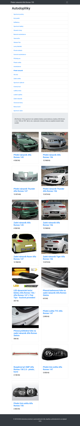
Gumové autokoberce (20, 54)
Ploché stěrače (18, 50)
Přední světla (17, 62)
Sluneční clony (18, 30)
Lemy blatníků (18, 46)
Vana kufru (17, 38)
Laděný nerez (17, 90)
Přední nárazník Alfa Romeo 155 (22, 2)
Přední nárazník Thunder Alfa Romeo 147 (24, 190)
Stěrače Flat (17, 42)
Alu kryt (16, 74)
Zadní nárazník (18, 98)
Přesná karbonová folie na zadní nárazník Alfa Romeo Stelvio (54, 292)
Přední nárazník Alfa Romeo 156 (52, 156)
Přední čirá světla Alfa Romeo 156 (23, 404)
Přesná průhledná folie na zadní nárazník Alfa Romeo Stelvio (25, 333)
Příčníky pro (17, 58)
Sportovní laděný (18, 26)
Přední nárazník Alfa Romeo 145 (22, 156)
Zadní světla (17, 78)
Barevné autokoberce (20, 34)
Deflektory (16, 22)
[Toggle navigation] (67, 2)
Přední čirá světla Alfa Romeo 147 (52, 368)
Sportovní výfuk (18, 111)
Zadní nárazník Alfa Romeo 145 (22, 224)
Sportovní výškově (19, 82)
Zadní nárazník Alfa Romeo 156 (51, 224)
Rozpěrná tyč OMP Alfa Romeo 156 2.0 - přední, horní (24, 369)
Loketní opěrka (18, 94)
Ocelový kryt (17, 86)
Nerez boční (17, 106)
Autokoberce (17, 66)
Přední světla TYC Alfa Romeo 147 (52, 312)
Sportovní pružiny (19, 14)
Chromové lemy (18, 102)
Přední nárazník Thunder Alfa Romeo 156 (53, 190)
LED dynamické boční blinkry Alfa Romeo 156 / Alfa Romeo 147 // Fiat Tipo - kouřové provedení (24, 294)
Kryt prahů (17, 18)
